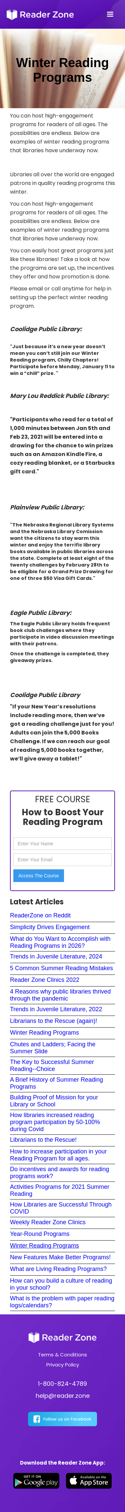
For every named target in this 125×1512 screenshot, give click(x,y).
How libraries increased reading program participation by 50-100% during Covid (55, 1122)
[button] (110, 14)
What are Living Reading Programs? (58, 1269)
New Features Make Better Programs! (60, 1257)
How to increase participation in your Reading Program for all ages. (58, 1155)
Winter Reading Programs (44, 1032)
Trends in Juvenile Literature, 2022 (56, 1009)
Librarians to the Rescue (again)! (53, 1021)
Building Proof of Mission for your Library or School (54, 1101)
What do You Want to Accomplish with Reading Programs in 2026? (60, 942)
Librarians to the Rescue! (43, 1139)
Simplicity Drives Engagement (50, 927)
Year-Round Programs (39, 1234)
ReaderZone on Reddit (40, 915)
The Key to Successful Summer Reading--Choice (52, 1065)
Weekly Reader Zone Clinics (48, 1222)
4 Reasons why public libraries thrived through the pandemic (60, 995)
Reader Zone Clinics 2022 (44, 980)
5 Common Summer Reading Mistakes (61, 968)
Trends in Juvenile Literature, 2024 (56, 956)
